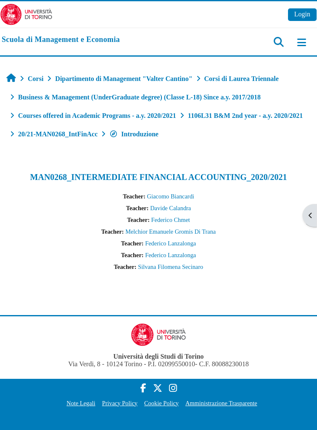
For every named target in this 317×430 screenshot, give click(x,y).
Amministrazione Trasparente (221, 403)
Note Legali (80, 403)
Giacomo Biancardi (170, 196)
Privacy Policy (119, 403)
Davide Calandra (170, 208)
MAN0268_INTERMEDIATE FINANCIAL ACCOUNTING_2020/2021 (158, 177)
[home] (61, 39)
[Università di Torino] (26, 13)
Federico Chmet (170, 219)
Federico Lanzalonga (170, 243)
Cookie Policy (161, 403)
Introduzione (133, 134)
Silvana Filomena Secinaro (170, 266)
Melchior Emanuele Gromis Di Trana (170, 231)
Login (302, 14)
